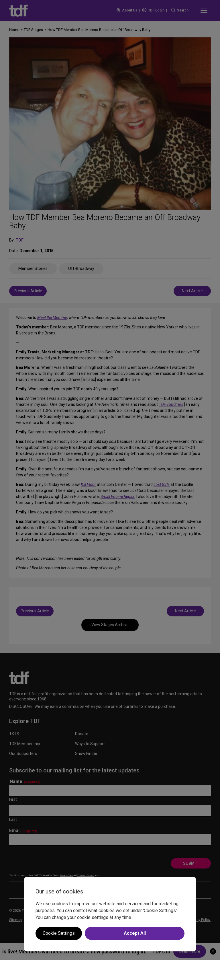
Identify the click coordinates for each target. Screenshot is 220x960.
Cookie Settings (59, 933)
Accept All (135, 933)
